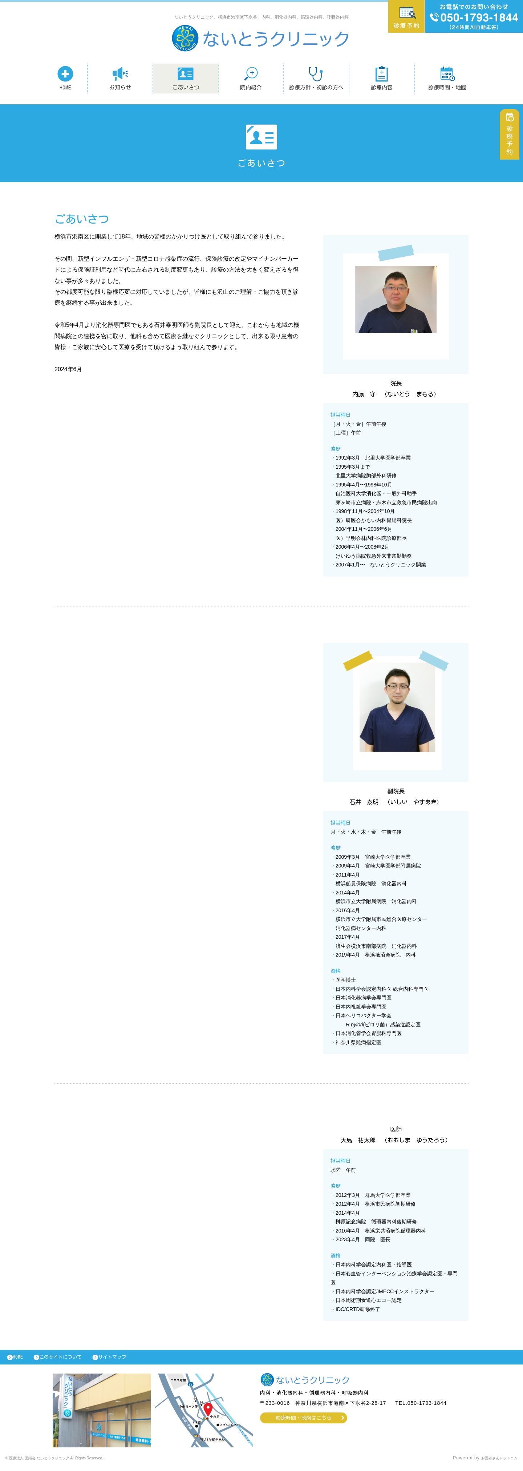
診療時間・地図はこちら (304, 1421)
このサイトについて (69, 1359)
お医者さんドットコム (494, 1461)
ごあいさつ (185, 77)
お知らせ (120, 77)
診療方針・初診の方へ (316, 77)
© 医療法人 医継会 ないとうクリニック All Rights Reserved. (71, 1461)
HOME (65, 77)
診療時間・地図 (447, 77)
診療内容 (382, 77)
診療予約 (511, 144)
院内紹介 (251, 77)
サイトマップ (129, 1359)
